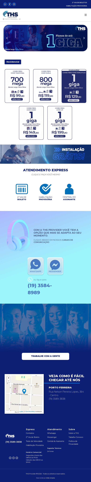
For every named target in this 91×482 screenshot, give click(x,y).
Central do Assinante (55, 441)
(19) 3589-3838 (13, 442)
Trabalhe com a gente (45, 356)
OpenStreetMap (30, 411)
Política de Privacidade (73, 442)
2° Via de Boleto (32, 437)
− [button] (8, 381)
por (45, 478)
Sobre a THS (74, 433)
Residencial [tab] (13, 62)
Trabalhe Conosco (76, 437)
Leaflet (21, 411)
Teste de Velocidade (34, 441)
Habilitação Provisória (35, 445)
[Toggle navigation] (85, 15)
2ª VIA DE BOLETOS (79, 2)
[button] (7, 38)
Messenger (52, 437)
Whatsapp (51, 433)
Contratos (30, 433)
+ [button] (8, 378)
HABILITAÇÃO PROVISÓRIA (76, 6)
